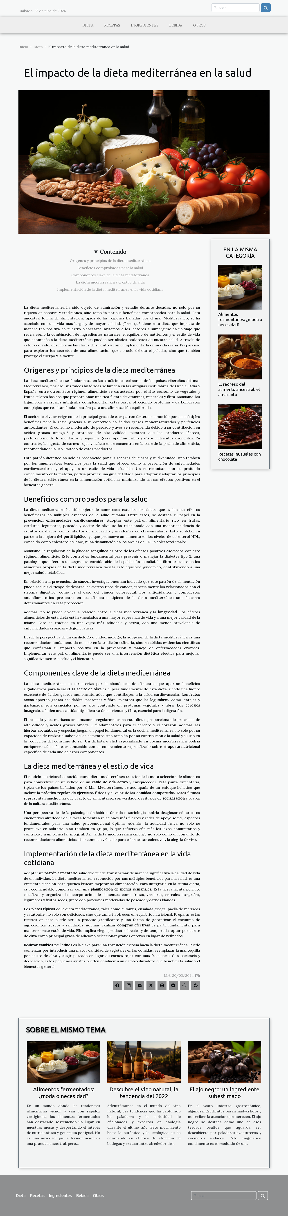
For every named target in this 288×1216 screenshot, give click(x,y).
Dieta (87, 25)
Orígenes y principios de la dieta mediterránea (110, 260)
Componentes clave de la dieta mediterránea (110, 275)
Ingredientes (144, 25)
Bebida (175, 25)
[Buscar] (235, 7)
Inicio (23, 46)
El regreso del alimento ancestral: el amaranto (239, 389)
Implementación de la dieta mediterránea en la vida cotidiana (110, 289)
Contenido (113, 251)
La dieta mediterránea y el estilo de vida (110, 282)
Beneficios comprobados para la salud (110, 268)
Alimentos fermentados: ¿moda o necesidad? (240, 319)
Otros (199, 25)
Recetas (112, 25)
